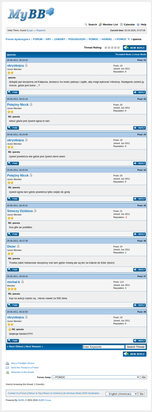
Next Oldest (16, 346)
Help (141, 24)
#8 (144, 312)
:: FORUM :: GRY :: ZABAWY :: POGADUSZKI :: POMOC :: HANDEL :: (73, 39)
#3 (144, 134)
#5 (144, 205)
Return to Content (52, 393)
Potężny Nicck (17, 104)
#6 (144, 241)
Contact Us (13, 393)
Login (30, 30)
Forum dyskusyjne (17, 39)
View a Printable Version (22, 363)
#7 (144, 276)
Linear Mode (139, 54)
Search (90, 24)
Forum (23, 393)
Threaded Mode (123, 54)
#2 (144, 99)
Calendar (127, 24)
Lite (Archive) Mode (71, 393)
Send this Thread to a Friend (24, 367)
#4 (144, 170)
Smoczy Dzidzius (20, 211)
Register (40, 30)
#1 (144, 60)
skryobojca (15, 65)
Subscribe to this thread (22, 372)
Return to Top (35, 393)
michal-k (13, 282)
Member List (108, 24)
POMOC (121, 39)
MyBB (21, 400)
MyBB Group (44, 400)
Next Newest (33, 346)
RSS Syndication (91, 393)
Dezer (11, 246)
